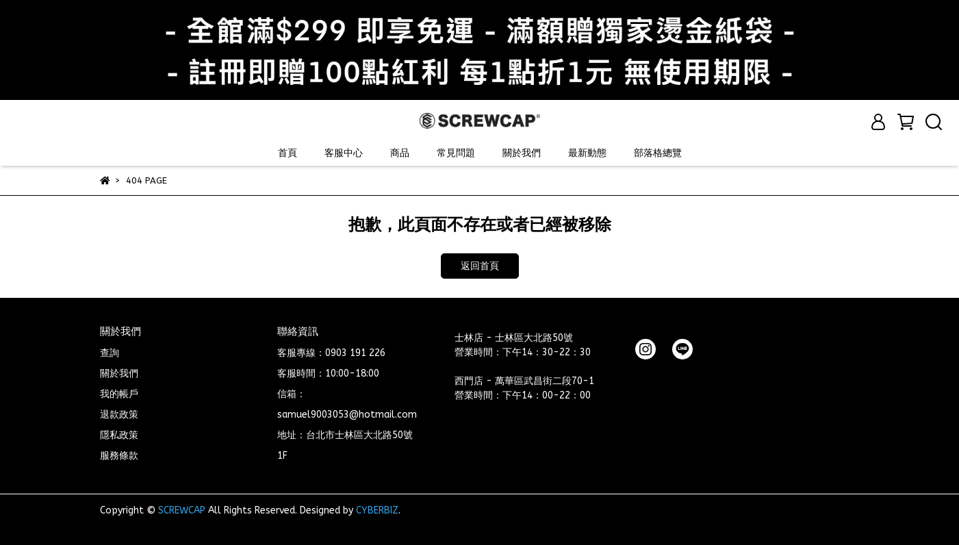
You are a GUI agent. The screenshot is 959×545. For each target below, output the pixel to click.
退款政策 (119, 414)
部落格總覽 (658, 153)
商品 (399, 153)
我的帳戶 (119, 394)
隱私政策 (119, 435)
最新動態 (587, 153)
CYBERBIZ (377, 510)
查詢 (109, 353)
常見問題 (456, 153)
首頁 (287, 153)
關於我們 (521, 153)
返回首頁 (480, 266)
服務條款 (119, 455)
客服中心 (343, 153)
